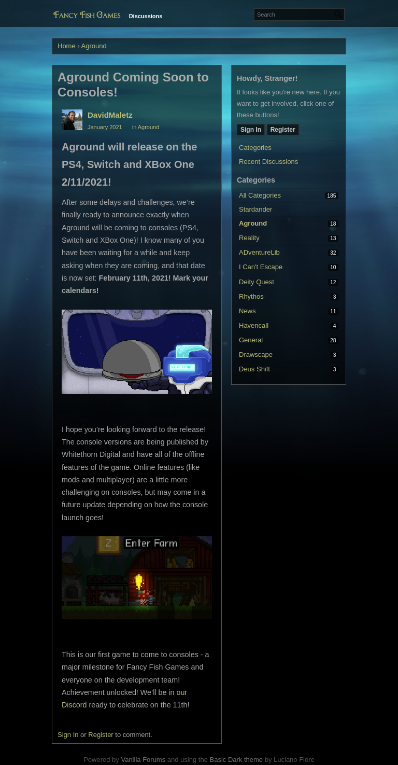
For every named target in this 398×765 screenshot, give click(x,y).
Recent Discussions (268, 161)
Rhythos (251, 296)
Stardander (255, 209)
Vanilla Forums (143, 759)
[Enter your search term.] (299, 14)
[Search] (338, 14)
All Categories (260, 195)
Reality (249, 238)
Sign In (250, 129)
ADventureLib (259, 252)
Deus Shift (254, 369)
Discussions (146, 16)
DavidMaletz (110, 114)
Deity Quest (256, 282)
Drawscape (256, 354)
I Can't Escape (260, 267)
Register (283, 129)
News (247, 311)
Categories (255, 147)
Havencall (253, 325)
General (251, 340)
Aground (253, 223)
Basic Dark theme (236, 759)
